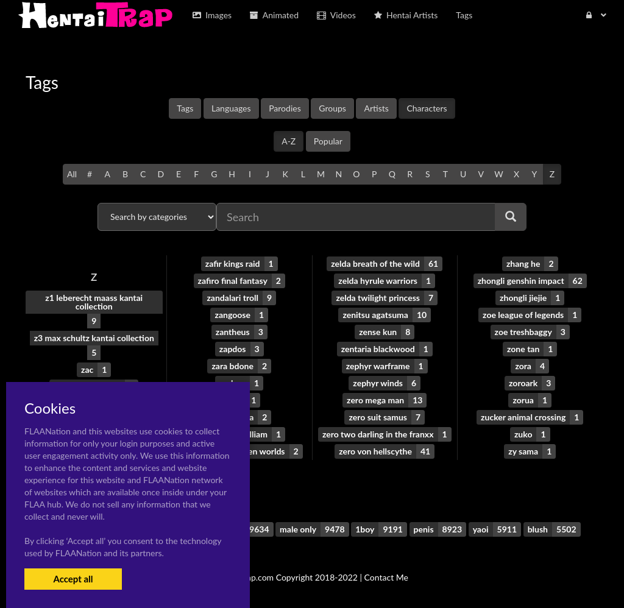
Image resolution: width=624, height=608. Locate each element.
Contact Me (386, 577)
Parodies (285, 108)
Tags (185, 108)
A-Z (289, 141)
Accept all (73, 578)
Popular (328, 141)
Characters (426, 108)
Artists (376, 108)
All (72, 174)
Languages (231, 108)
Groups (332, 108)
